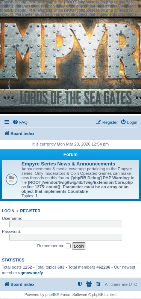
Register (30, 211)
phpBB (51, 295)
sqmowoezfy (30, 272)
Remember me (54, 246)
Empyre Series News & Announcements (68, 164)
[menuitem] (19, 122)
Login (8, 211)
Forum (70, 154)
